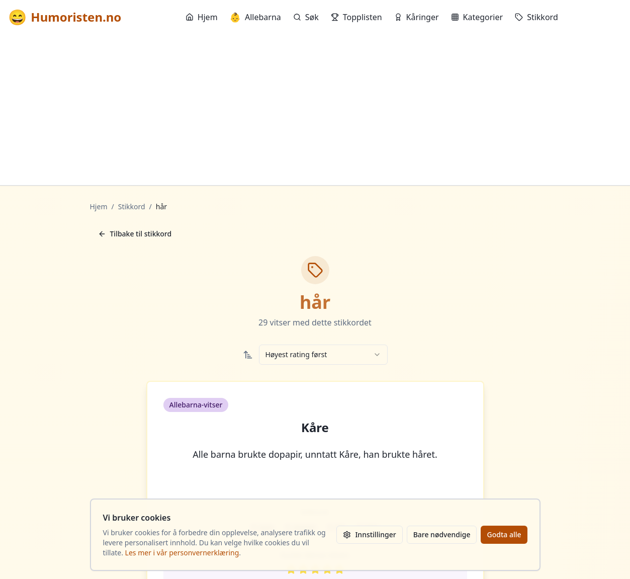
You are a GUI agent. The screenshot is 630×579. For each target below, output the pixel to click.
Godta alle (504, 534)
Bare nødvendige (442, 534)
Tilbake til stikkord (135, 233)
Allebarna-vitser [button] (196, 404)
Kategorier (477, 17)
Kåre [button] (315, 427)
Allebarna (255, 17)
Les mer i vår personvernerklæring (182, 552)
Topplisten (356, 17)
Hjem (202, 17)
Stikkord (536, 17)
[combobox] (323, 355)
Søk (306, 17)
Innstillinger (369, 534)
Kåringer (416, 17)
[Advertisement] (315, 109)
